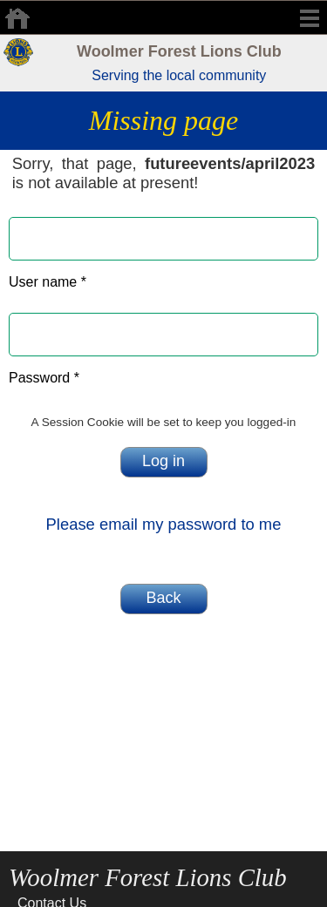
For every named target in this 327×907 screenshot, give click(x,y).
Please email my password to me (164, 524)
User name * (47, 281)
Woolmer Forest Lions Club (179, 51)
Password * (44, 377)
